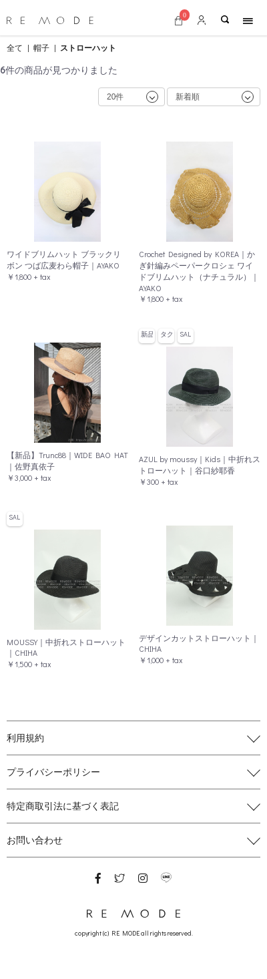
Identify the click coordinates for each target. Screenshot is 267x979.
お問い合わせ (35, 839)
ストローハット (88, 47)
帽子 (41, 47)
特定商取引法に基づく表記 (63, 805)
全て (15, 47)
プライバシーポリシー (53, 771)
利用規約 (25, 737)
